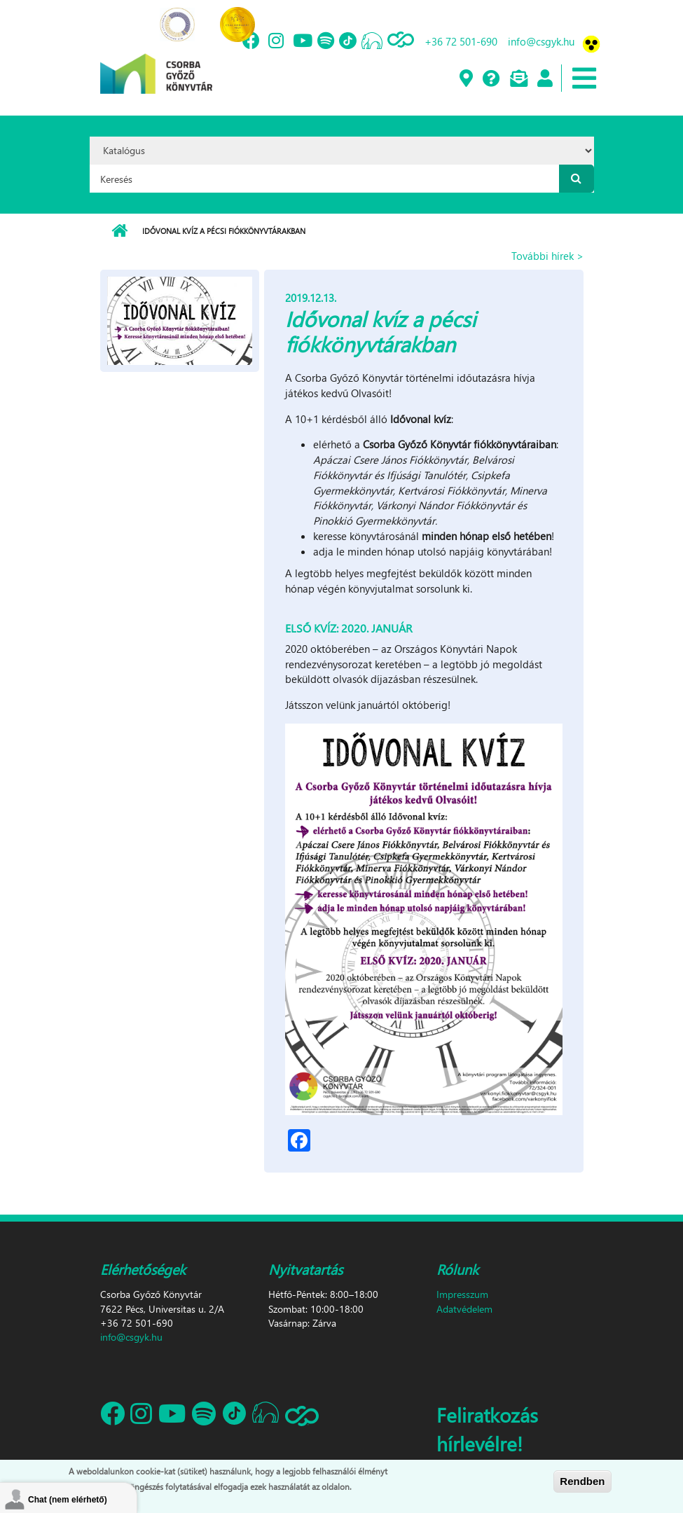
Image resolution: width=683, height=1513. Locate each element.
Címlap (119, 231)
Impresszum (462, 1294)
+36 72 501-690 (461, 41)
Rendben (582, 1481)
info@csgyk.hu (541, 41)
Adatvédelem (464, 1308)
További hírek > (547, 256)
